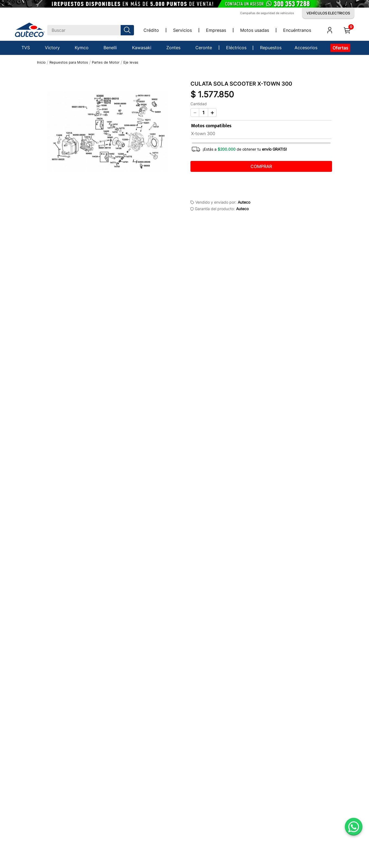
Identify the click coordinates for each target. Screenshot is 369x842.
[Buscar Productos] (128, 30)
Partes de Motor (106, 62)
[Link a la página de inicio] (41, 62)
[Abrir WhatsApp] (353, 826)
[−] (194, 112)
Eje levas (130, 62)
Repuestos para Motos (68, 62)
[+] (212, 112)
